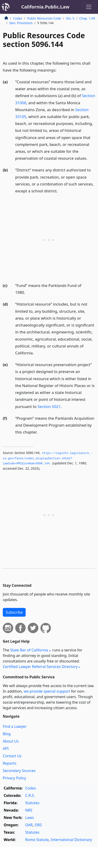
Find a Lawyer (15, 726)
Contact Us (12, 755)
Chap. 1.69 (87, 18)
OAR (29, 824)
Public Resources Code (44, 18)
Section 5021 (49, 406)
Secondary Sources (19, 770)
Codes (17, 18)
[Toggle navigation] (88, 7)
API (6, 748)
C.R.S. (30, 795)
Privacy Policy (14, 778)
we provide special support (47, 691)
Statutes (32, 802)
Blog (7, 733)
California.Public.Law (45, 7)
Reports (9, 763)
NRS (28, 810)
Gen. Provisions (21, 23)
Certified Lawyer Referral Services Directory (40, 666)
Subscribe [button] (14, 612)
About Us (11, 741)
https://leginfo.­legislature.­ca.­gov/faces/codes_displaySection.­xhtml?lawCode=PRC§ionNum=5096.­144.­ (47, 458)
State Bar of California (29, 650)
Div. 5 (70, 18)
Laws (29, 817)
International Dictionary (71, 839)
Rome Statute (37, 839)
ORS (38, 824)
